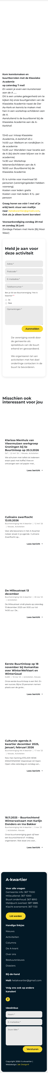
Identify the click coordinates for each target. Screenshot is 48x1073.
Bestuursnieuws (15, 960)
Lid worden (16, 916)
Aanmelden (32, 328)
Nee (8, 303)
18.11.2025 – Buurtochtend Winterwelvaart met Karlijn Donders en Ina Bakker (23, 821)
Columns (11, 942)
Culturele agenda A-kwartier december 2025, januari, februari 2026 (22, 744)
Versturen (32, 1049)
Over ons (11, 954)
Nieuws (10, 931)
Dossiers (10, 965)
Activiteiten (24, 44)
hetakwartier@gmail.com (24, 211)
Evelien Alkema (20, 41)
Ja (7, 300)
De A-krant (12, 948)
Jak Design (23, 1064)
